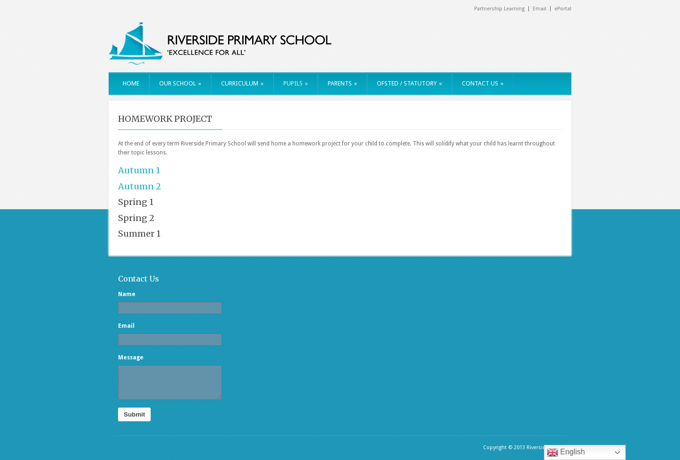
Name (127, 294)
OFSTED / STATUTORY (409, 83)
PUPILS (295, 83)
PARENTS (342, 83)
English (566, 452)
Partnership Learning (499, 8)
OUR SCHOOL (180, 83)
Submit (134, 414)
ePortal (562, 8)
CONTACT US (482, 83)
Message (131, 357)
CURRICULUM (242, 83)
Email (539, 8)
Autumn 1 (139, 170)
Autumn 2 (139, 186)
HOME (131, 83)
